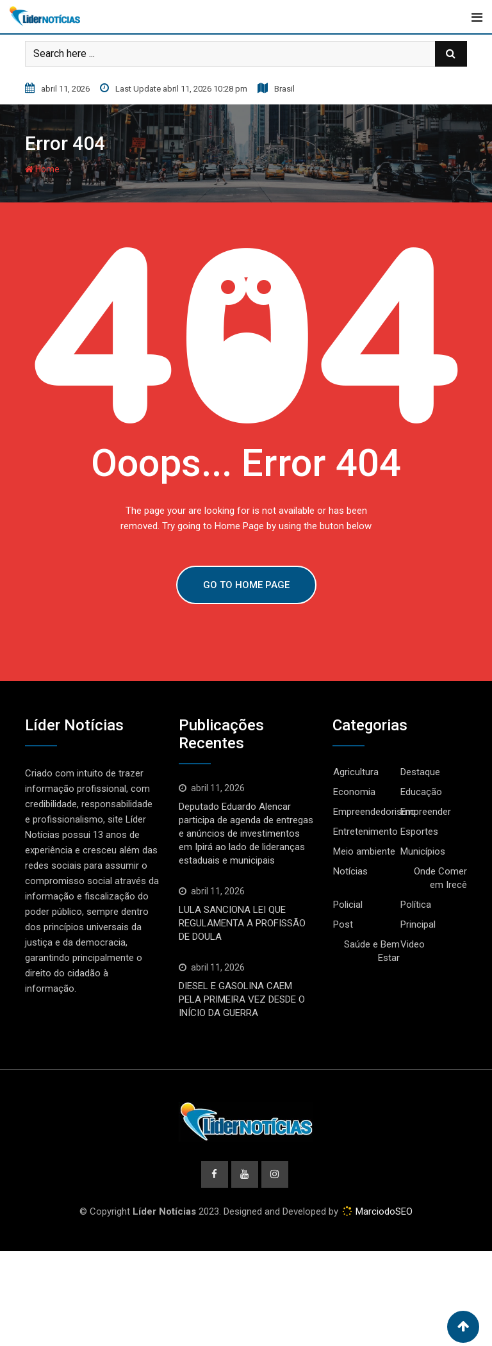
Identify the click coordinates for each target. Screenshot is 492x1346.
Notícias (350, 871)
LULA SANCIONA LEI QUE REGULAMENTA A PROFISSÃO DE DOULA (242, 923)
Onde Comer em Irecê (440, 878)
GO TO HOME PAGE (246, 585)
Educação (421, 792)
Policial (348, 904)
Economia (354, 792)
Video (412, 944)
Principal (418, 924)
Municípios (422, 851)
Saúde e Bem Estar (372, 951)
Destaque (420, 772)
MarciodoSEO (383, 1211)
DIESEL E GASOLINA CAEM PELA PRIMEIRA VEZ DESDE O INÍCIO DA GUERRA (242, 999)
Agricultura (356, 772)
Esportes (419, 831)
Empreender (425, 811)
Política (415, 904)
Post (343, 924)
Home (42, 169)
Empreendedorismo (374, 811)
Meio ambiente (364, 851)
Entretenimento (365, 831)
